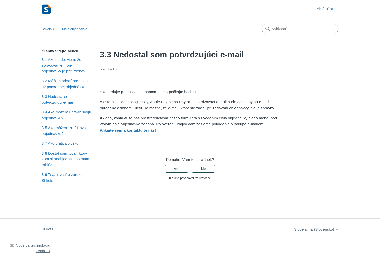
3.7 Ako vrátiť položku (60, 143)
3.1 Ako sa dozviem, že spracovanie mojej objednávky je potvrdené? (63, 65)
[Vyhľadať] (300, 29)
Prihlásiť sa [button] (324, 9)
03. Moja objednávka (72, 29)
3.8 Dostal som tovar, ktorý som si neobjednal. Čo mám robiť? (65, 159)
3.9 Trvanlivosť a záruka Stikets (62, 177)
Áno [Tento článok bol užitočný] (176, 169)
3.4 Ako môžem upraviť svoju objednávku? (66, 115)
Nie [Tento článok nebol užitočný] (203, 169)
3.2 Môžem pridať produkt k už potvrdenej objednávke (65, 84)
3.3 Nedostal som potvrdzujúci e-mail (58, 99)
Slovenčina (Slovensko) (316, 229)
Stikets (47, 29)
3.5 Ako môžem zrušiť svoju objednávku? (65, 130)
